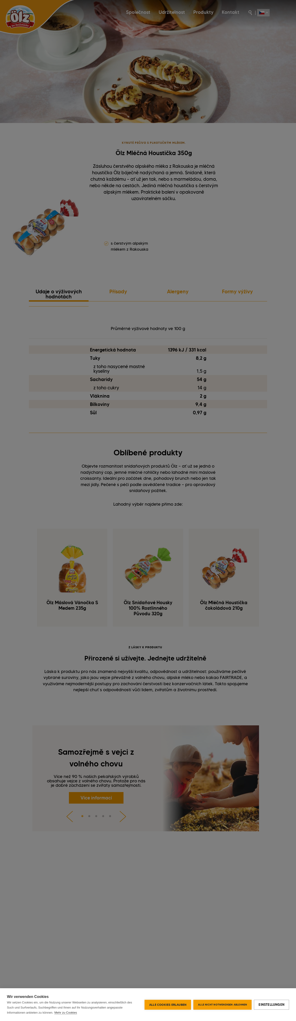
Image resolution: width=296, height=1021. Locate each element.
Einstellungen (271, 1004)
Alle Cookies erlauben (167, 1004)
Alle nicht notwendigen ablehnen (222, 1004)
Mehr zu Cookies (65, 1012)
